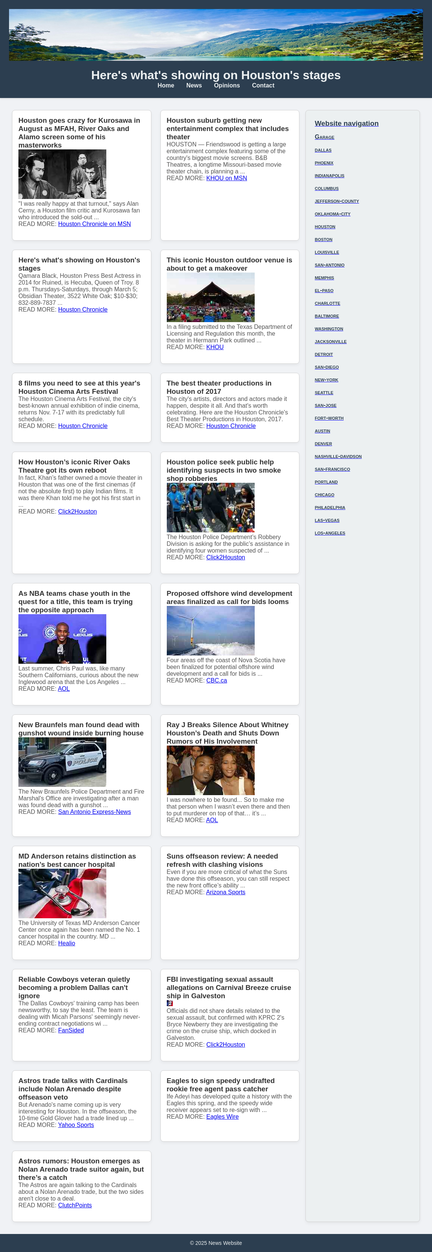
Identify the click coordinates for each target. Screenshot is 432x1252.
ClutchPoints (75, 1205)
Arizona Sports (225, 892)
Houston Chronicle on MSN (94, 224)
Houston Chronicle (83, 309)
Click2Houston (77, 511)
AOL (64, 689)
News (194, 85)
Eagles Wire (222, 1116)
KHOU (215, 347)
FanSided (71, 1030)
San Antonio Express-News (94, 812)
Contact (263, 85)
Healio (66, 943)
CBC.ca (216, 680)
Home (165, 85)
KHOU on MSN (226, 178)
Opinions (227, 85)
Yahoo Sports (76, 1125)
